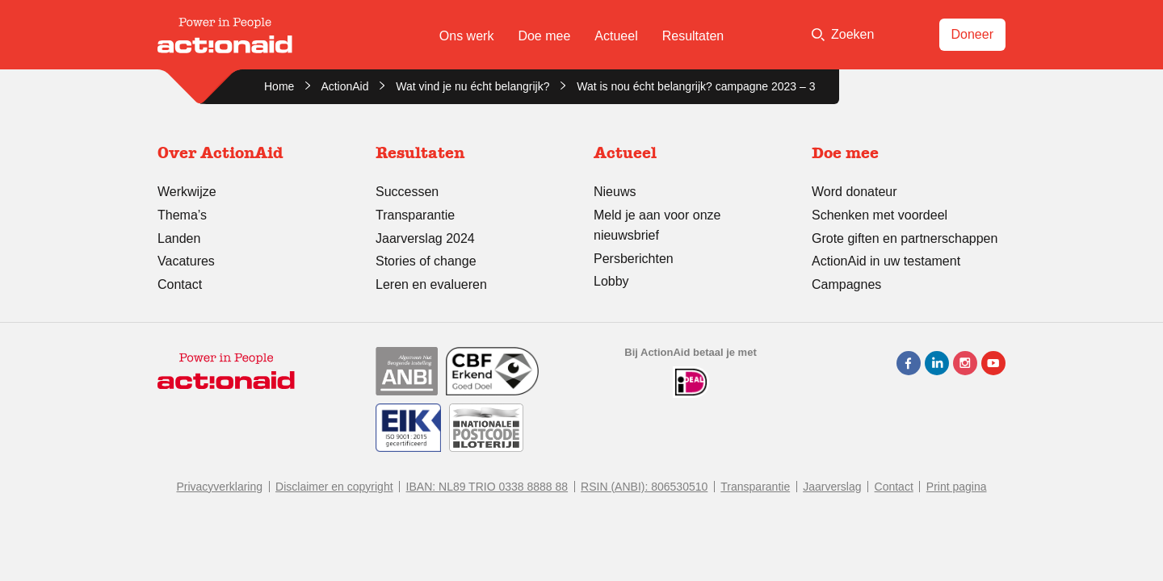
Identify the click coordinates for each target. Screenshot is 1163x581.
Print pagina (956, 486)
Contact (179, 284)
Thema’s (182, 215)
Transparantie (415, 215)
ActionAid (344, 86)
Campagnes (846, 284)
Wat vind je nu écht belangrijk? (472, 86)
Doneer (972, 34)
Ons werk (466, 36)
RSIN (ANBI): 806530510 (644, 486)
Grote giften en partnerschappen (904, 238)
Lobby (611, 281)
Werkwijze (186, 192)
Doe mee (544, 36)
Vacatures (186, 261)
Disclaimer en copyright (334, 486)
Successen (407, 192)
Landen (178, 238)
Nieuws (615, 192)
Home (279, 86)
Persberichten (634, 258)
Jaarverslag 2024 (425, 238)
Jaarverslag (832, 486)
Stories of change (426, 261)
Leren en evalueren (431, 284)
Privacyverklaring (219, 486)
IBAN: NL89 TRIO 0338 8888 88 (487, 486)
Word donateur (854, 192)
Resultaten (693, 36)
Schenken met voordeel (879, 215)
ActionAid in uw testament (886, 261)
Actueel (615, 36)
